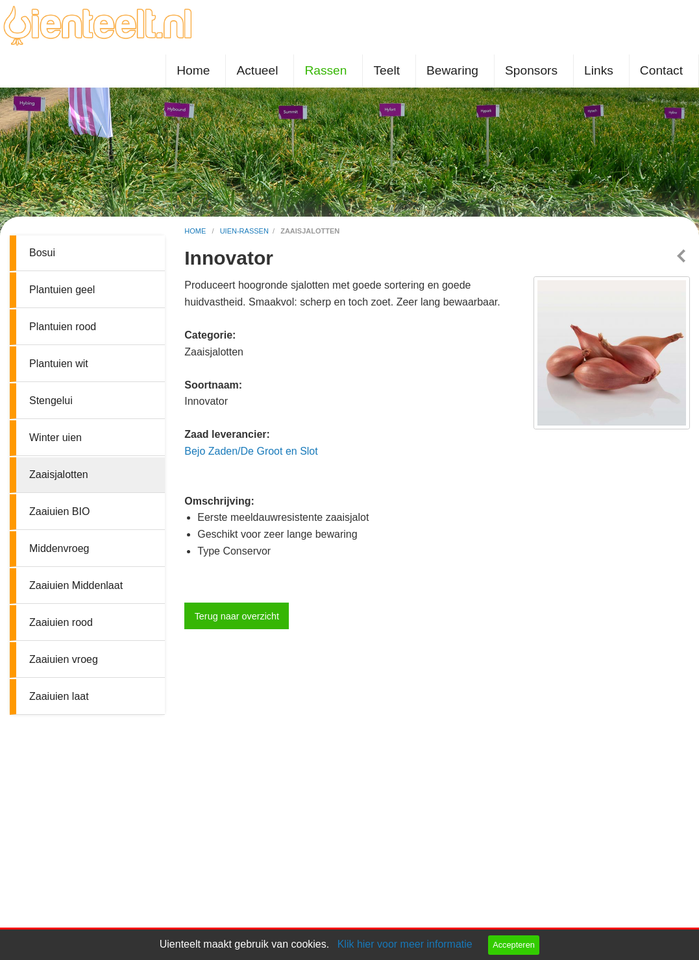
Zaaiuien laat (59, 696)
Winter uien (55, 437)
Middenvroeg (59, 548)
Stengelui (51, 400)
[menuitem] (196, 71)
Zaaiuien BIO (59, 511)
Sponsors (531, 70)
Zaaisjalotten (58, 474)
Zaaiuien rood (61, 622)
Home (193, 70)
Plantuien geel (62, 289)
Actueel (257, 70)
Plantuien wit (58, 363)
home (196, 231)
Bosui (42, 252)
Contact (661, 70)
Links (598, 70)
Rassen (325, 70)
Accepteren (514, 945)
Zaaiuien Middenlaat (76, 585)
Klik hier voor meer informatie (404, 944)
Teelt (386, 70)
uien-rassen (244, 231)
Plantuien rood (62, 326)
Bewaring (452, 70)
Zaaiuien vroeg (63, 659)
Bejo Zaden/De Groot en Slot (250, 451)
